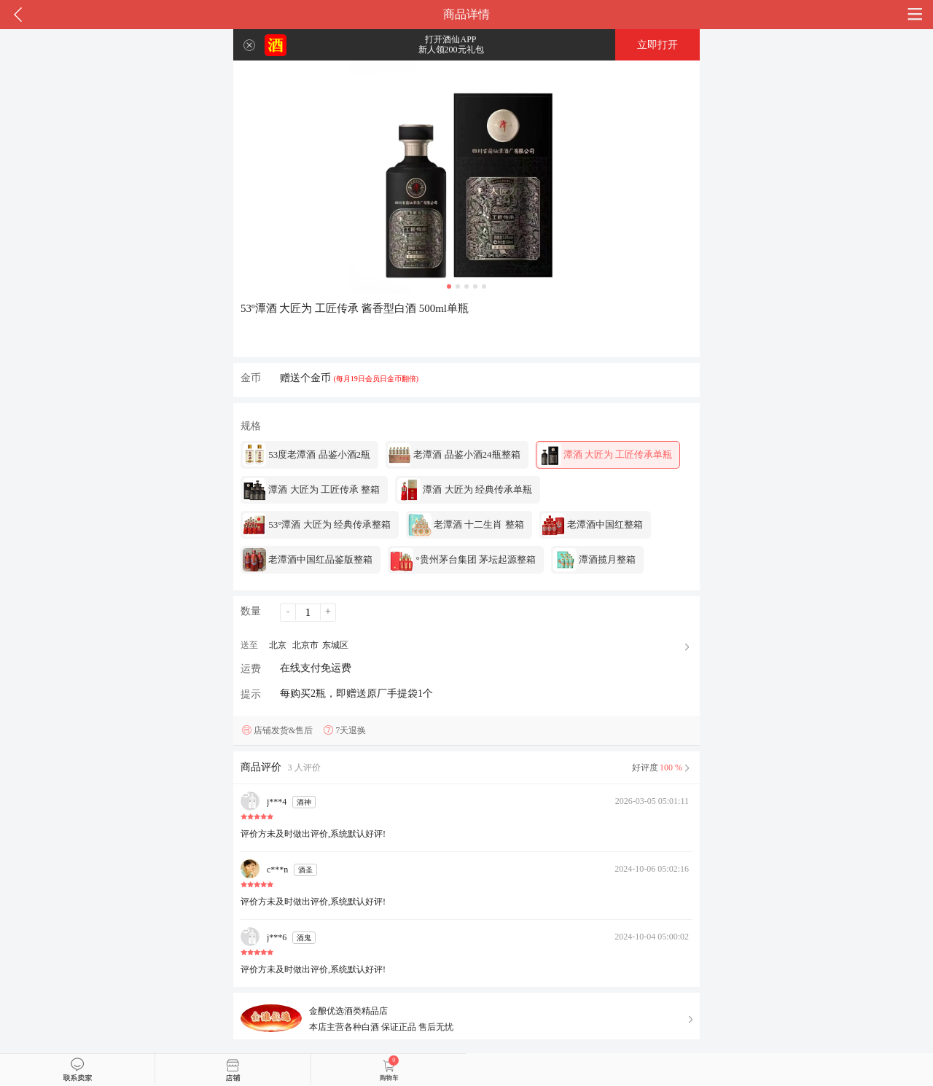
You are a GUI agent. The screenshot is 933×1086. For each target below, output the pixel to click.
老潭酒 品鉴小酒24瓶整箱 (454, 454)
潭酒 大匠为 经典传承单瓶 (464, 489)
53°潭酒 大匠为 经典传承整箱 (317, 524)
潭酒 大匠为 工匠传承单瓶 (605, 454)
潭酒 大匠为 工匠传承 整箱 (311, 489)
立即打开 (657, 44)
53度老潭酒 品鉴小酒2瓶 (306, 454)
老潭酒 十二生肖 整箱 (466, 524)
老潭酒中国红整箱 (592, 524)
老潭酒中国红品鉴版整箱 (307, 559)
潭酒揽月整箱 (594, 559)
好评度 (662, 767)
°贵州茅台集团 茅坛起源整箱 (463, 559)
